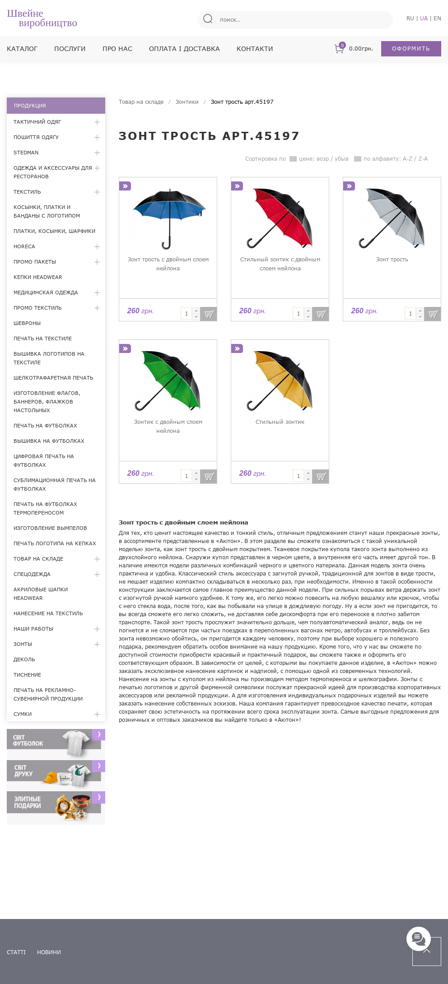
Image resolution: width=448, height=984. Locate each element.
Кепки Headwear (38, 277)
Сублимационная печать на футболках (55, 484)
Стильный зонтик (280, 421)
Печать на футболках (45, 425)
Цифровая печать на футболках (44, 460)
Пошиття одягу (36, 137)
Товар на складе (38, 559)
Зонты (23, 644)
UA (424, 18)
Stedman (26, 152)
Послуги (70, 48)
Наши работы (33, 628)
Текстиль (27, 192)
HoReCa (24, 246)
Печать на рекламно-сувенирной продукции (48, 694)
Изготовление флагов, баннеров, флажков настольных (47, 401)
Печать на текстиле (43, 338)
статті (16, 952)
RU (410, 18)
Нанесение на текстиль (48, 613)
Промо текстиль (37, 308)
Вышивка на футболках (49, 441)
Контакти (255, 48)
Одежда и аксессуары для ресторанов (53, 172)
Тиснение (27, 675)
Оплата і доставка (184, 48)
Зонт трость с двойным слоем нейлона (168, 264)
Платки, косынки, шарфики (54, 231)
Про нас (117, 48)
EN (437, 18)
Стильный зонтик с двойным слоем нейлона (280, 264)
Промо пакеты (35, 262)
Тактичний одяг (37, 122)
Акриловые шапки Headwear (41, 593)
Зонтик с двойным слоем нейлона (168, 426)
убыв (342, 158)
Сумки (23, 714)
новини (49, 952)
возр (323, 158)
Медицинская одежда (46, 292)
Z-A (423, 158)
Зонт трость (392, 259)
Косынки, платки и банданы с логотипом (47, 211)
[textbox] (186, 313)
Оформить (411, 48)
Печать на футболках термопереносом (45, 508)
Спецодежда (32, 574)
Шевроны (27, 323)
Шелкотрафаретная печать (53, 378)
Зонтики (187, 101)
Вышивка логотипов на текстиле (49, 358)
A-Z (407, 158)
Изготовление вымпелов (50, 528)
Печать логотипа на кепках (55, 543)
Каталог (22, 48)
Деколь (24, 659)
